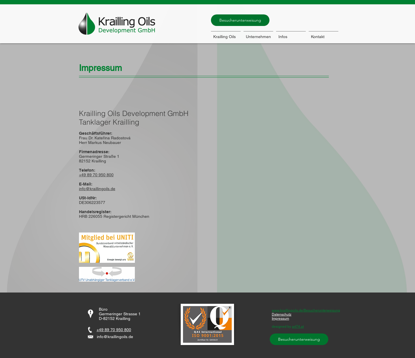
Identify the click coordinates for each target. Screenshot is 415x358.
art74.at (298, 327)
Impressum (280, 318)
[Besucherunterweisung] (240, 20)
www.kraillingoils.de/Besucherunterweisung (306, 310)
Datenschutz (281, 314)
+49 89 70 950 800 (114, 329)
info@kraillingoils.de (97, 188)
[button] (291, 34)
